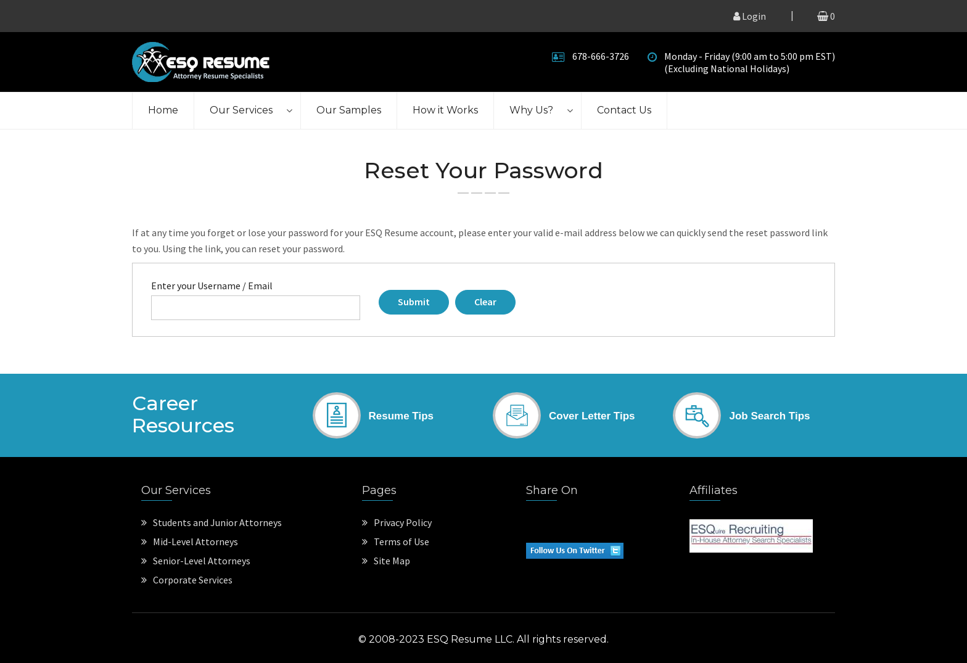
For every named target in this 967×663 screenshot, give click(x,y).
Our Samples (348, 110)
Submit (414, 301)
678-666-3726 (600, 56)
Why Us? (531, 110)
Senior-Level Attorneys (195, 560)
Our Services (241, 110)
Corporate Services (186, 580)
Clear (485, 301)
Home (163, 110)
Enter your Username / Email (212, 285)
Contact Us (624, 110)
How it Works (445, 110)
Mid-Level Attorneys (189, 541)
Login (749, 16)
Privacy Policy (397, 522)
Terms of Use (395, 541)
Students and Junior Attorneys (211, 522)
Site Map (386, 560)
